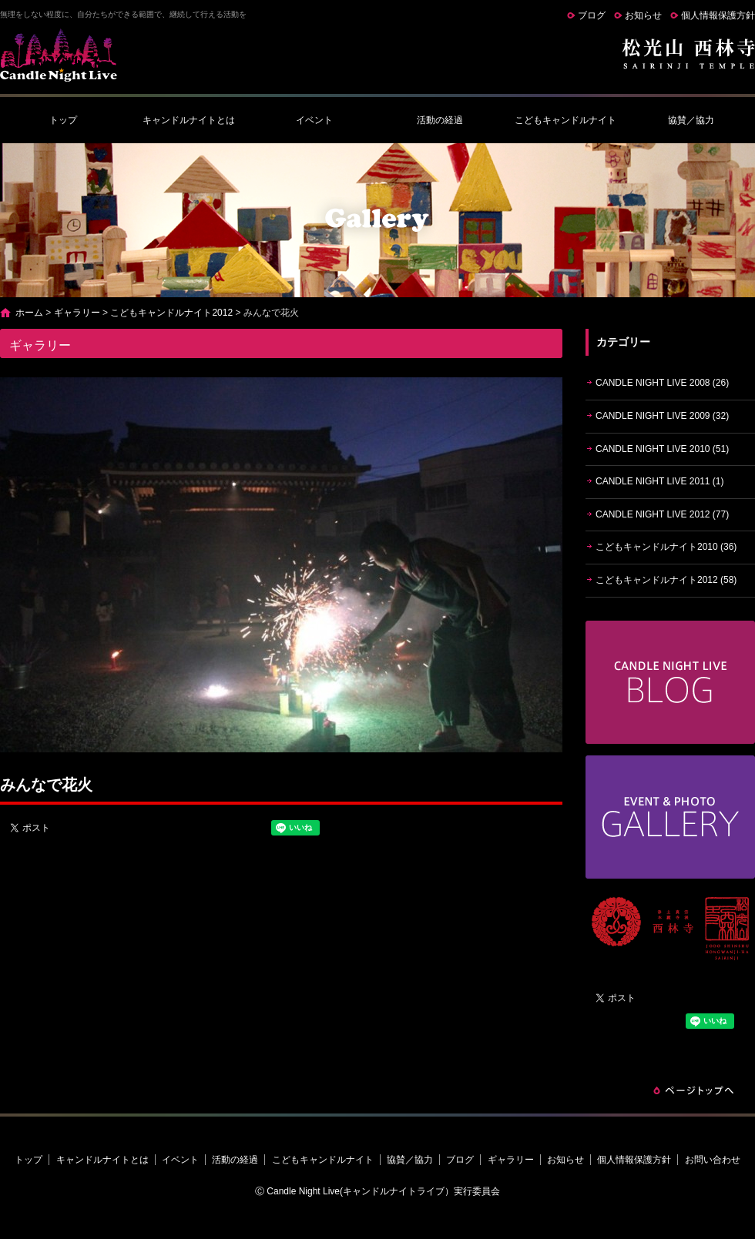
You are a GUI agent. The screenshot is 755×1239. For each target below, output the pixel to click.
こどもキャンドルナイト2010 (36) (666, 546)
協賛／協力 (691, 120)
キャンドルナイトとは (189, 120)
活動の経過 (440, 120)
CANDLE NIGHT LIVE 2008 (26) (662, 382)
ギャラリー (77, 312)
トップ (63, 120)
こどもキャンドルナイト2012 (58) (666, 579)
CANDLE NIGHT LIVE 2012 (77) (662, 514)
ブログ (592, 15)
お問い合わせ (712, 1159)
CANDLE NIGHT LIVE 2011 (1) (660, 481)
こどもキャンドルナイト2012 (171, 312)
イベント (314, 120)
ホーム (29, 312)
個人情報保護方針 (718, 15)
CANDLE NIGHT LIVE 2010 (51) (662, 449)
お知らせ (643, 15)
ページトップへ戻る (693, 1090)
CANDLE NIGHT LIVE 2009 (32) (662, 415)
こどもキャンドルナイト (565, 120)
